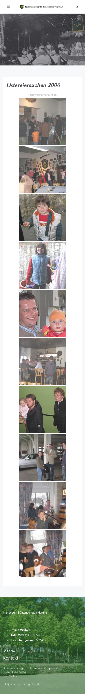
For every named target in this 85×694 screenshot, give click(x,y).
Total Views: (19, 635)
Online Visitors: (21, 630)
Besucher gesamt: (23, 640)
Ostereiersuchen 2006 (33, 84)
